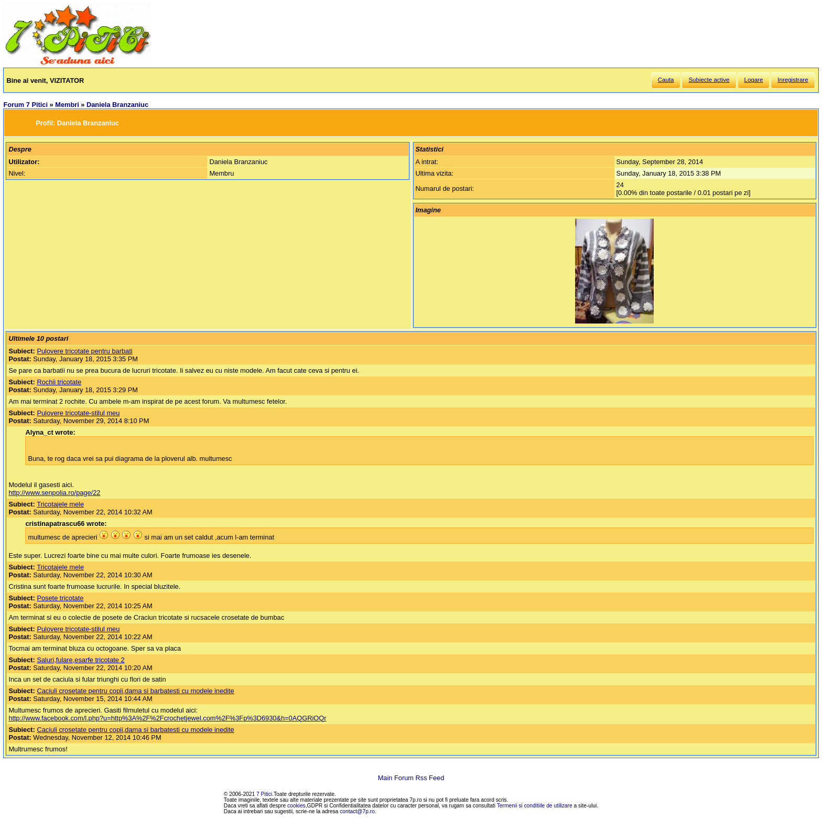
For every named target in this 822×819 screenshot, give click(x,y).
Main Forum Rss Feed (411, 778)
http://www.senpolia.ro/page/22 (54, 493)
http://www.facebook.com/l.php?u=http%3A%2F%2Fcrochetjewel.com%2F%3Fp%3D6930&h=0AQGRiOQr (167, 718)
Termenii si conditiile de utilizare (534, 806)
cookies (296, 806)
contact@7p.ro (357, 811)
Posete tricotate (60, 598)
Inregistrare (792, 80)
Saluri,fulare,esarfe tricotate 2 (80, 660)
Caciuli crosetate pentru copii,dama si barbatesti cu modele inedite (135, 691)
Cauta (666, 80)
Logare (753, 80)
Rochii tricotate (59, 382)
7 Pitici (264, 794)
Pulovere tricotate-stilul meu (78, 413)
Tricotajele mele (60, 504)
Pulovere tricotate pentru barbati (84, 351)
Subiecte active (708, 80)
